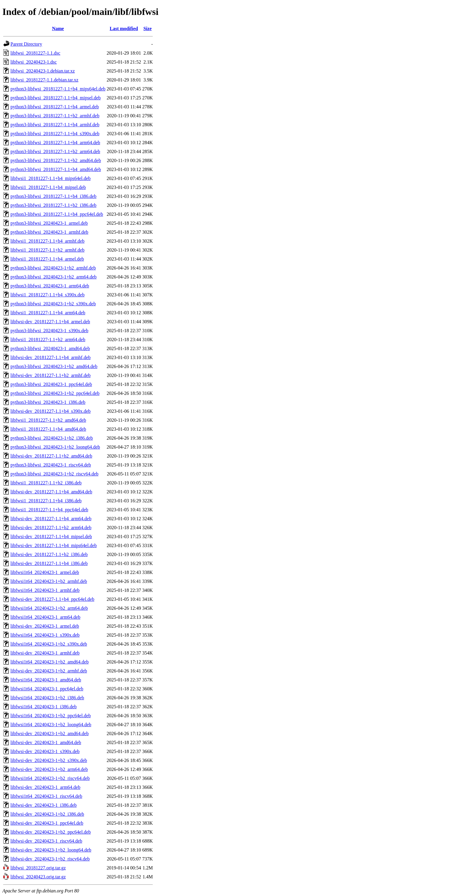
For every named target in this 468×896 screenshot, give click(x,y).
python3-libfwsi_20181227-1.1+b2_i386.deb (53, 205)
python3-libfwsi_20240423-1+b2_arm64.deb (53, 276)
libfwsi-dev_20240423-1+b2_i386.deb (47, 814)
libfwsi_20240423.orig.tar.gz (38, 876)
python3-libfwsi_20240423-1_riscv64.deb (50, 464)
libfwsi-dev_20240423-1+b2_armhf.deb (48, 670)
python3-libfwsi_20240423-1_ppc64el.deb (51, 384)
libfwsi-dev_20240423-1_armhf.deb (45, 652)
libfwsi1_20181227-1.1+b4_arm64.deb (47, 312)
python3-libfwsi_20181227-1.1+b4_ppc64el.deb (56, 214)
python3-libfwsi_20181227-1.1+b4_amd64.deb (55, 169)
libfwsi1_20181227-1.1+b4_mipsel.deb (48, 187)
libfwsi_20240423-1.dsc (33, 61)
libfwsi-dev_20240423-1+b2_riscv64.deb (50, 858)
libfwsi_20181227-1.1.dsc (35, 53)
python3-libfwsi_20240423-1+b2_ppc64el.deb (54, 393)
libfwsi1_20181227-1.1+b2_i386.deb (45, 482)
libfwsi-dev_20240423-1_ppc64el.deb (46, 823)
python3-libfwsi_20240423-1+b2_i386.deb (51, 438)
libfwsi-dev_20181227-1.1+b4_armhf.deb (50, 357)
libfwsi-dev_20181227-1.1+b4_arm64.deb (50, 518)
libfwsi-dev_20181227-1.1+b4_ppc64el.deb (52, 599)
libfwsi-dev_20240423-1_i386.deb (43, 805)
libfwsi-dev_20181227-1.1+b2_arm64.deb (50, 527)
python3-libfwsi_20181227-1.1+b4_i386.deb (53, 196)
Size (147, 28)
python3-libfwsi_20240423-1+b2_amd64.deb (53, 366)
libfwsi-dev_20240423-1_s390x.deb (45, 751)
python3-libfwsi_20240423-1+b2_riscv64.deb (54, 473)
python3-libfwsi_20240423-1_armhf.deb (49, 232)
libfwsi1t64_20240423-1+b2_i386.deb (47, 697)
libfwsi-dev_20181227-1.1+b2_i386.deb (49, 554)
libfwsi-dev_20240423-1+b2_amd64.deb (49, 733)
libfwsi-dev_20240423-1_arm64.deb (45, 787)
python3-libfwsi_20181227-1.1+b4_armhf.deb (54, 124)
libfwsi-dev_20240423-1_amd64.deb (45, 742)
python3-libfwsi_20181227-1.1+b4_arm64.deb (55, 142)
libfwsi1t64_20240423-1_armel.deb (44, 572)
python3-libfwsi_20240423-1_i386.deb (47, 402)
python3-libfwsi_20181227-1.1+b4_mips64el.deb (57, 88)
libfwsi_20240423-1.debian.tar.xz (42, 70)
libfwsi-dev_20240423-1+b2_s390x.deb (48, 760)
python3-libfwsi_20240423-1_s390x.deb (49, 330)
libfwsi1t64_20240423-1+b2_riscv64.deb (50, 778)
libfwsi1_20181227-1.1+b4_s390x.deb (47, 294)
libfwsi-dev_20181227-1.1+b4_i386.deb (49, 563)
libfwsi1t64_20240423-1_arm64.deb (45, 617)
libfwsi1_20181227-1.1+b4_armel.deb (47, 258)
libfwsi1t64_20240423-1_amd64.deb (45, 679)
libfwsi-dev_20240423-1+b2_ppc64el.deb (50, 832)
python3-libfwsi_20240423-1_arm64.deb (49, 285)
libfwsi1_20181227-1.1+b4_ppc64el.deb (49, 509)
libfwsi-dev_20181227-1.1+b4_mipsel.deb (51, 536)
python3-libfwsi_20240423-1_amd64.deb (50, 348)
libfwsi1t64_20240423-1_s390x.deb (45, 635)
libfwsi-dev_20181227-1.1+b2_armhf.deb (50, 375)
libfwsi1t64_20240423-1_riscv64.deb (46, 796)
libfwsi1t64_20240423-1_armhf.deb (45, 590)
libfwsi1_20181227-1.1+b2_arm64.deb (47, 339)
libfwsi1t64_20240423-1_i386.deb (43, 706)
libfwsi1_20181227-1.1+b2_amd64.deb (48, 420)
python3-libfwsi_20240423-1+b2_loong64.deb (55, 446)
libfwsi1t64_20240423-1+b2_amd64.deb (49, 661)
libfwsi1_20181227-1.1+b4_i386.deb (45, 500)
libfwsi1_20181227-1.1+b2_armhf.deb (47, 250)
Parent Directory (26, 44)
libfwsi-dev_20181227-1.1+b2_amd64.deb (51, 455)
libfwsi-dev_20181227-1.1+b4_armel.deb (50, 321)
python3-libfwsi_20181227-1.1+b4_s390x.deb (54, 133)
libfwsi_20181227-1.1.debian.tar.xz (44, 79)
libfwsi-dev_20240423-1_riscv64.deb (46, 840)
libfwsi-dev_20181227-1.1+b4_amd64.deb (51, 491)
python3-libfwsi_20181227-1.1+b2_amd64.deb (55, 160)
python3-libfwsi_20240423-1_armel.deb (49, 223)
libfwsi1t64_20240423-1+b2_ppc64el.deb (50, 715)
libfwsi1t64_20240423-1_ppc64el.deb (46, 688)
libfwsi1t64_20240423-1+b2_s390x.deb (48, 643)
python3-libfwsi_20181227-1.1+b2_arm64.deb (55, 151)
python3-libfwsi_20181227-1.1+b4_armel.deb (54, 106)
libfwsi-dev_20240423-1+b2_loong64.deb (50, 849)
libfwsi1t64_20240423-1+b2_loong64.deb (50, 724)
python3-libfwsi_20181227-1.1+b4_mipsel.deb (55, 97)
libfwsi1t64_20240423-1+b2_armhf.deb (48, 581)
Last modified (124, 28)
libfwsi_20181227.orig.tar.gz (38, 867)
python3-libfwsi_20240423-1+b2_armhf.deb (53, 267)
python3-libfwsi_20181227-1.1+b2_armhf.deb (54, 115)
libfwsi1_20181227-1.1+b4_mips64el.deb (50, 178)
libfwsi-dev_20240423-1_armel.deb (44, 626)
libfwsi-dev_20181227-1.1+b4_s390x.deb (50, 411)
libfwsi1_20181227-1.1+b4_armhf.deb (47, 241)
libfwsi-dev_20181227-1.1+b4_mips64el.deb (53, 545)
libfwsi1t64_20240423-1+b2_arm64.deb (49, 608)
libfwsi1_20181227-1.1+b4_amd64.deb (48, 429)
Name (58, 28)
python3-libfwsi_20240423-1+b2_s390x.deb (53, 303)
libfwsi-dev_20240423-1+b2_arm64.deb (49, 769)
